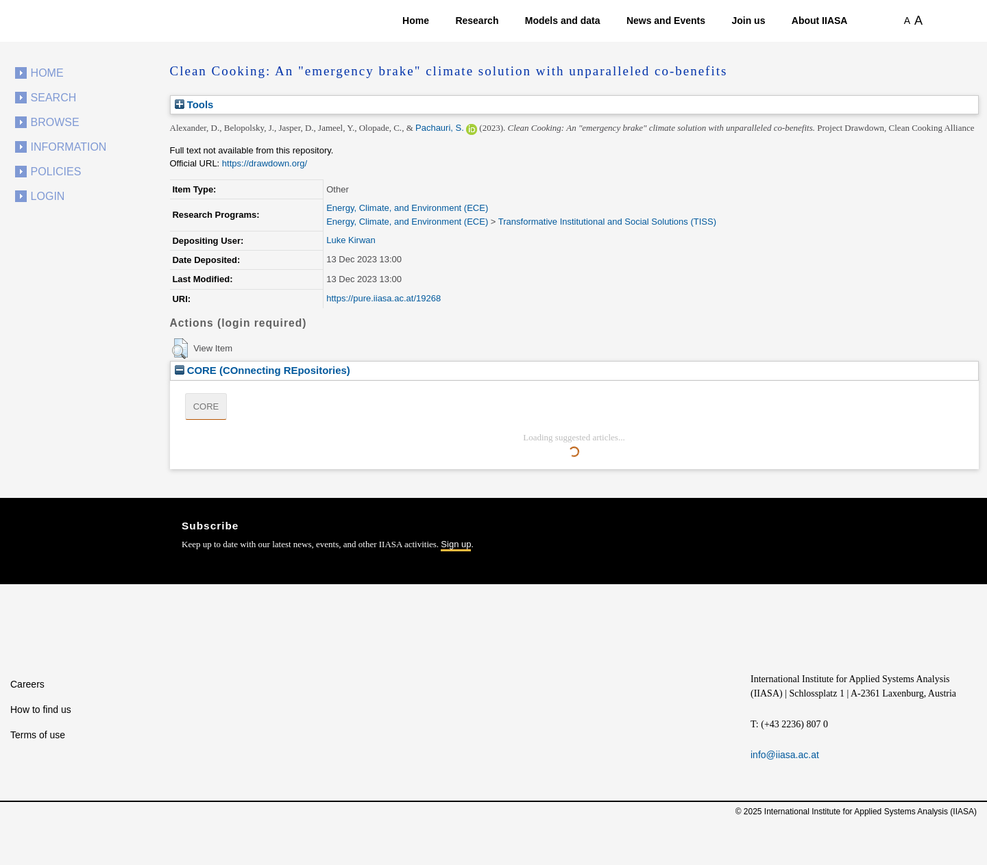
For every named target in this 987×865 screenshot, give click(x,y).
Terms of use (37, 734)
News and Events (665, 20)
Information (69, 147)
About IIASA (820, 20)
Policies (56, 171)
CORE (206, 406)
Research (476, 20)
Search (54, 97)
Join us (748, 20)
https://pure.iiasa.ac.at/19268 (383, 298)
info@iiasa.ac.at (785, 754)
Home (415, 20)
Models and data (562, 20)
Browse (55, 122)
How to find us (40, 709)
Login (48, 196)
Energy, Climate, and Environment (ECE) (407, 208)
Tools (194, 104)
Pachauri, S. (439, 128)
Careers (27, 684)
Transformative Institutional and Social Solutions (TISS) (607, 221)
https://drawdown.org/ (264, 163)
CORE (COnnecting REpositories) (262, 370)
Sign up (456, 544)
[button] (180, 348)
